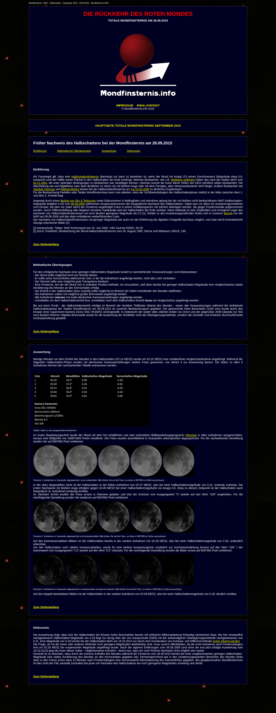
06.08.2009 (78, 203)
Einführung (40, 150)
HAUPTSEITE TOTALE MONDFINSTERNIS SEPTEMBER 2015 (138, 125)
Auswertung (109, 150)
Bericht (228, 213)
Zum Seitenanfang (46, 244)
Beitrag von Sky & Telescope (78, 200)
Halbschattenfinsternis (85, 176)
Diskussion (133, 150)
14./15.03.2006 (140, 189)
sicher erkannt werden (226, 641)
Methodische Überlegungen (74, 150)
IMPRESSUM (124, 105)
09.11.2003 (40, 182)
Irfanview (191, 435)
